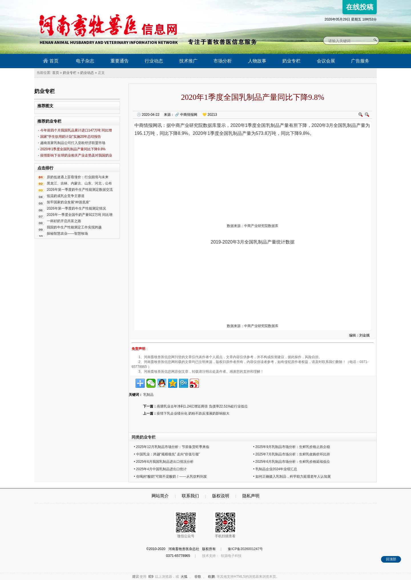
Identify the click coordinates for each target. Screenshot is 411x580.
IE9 (150, 577)
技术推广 (188, 60)
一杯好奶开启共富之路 (64, 221)
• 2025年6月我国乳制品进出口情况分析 (164, 462)
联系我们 (190, 495)
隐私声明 (250, 495)
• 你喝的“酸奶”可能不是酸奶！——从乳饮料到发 (170, 476)
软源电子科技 (231, 556)
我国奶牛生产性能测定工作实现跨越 (74, 227)
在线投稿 (359, 7)
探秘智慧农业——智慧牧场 (67, 234)
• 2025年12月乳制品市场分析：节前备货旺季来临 (171, 447)
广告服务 (360, 60)
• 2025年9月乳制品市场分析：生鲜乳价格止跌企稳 (291, 447)
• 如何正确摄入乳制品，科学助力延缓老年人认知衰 (292, 476)
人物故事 (257, 60)
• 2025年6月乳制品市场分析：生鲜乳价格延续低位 (291, 462)
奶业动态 (87, 73)
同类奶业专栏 (144, 437)
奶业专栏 (291, 60)
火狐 (184, 577)
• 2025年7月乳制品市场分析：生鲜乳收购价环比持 (291, 454)
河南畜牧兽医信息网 (102, 4)
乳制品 (273, 125)
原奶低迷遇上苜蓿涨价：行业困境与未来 (77, 177)
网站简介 (160, 495)
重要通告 (119, 60)
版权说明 (220, 495)
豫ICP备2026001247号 (245, 549)
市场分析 (222, 60)
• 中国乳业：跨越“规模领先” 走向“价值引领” (167, 454)
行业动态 (154, 60)
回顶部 (391, 559)
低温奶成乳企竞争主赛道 (65, 196)
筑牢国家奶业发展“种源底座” (68, 202)
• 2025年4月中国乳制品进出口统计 (160, 469)
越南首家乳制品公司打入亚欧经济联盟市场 (72, 143)
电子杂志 (85, 60)
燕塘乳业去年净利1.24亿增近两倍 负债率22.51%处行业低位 (202, 406)
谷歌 (197, 577)
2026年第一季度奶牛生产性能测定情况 (76, 208)
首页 (51, 60)
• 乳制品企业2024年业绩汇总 (275, 469)
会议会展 (326, 60)
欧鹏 (211, 577)
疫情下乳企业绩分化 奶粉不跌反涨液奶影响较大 (193, 413)
